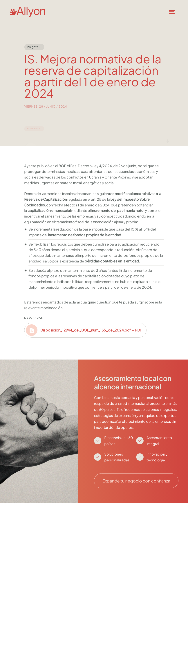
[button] (174, 11)
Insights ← (34, 47)
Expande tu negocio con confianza (136, 480)
